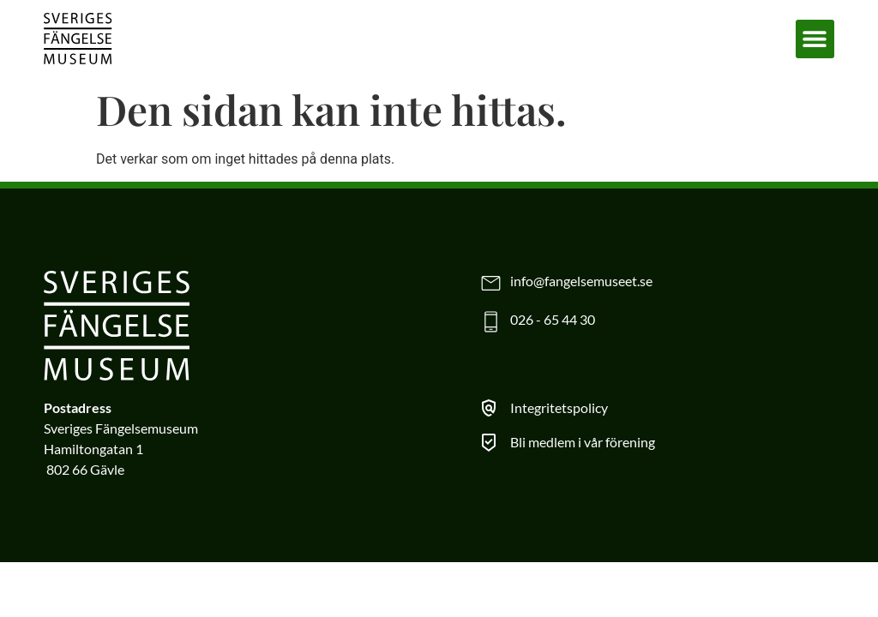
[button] (815, 39)
